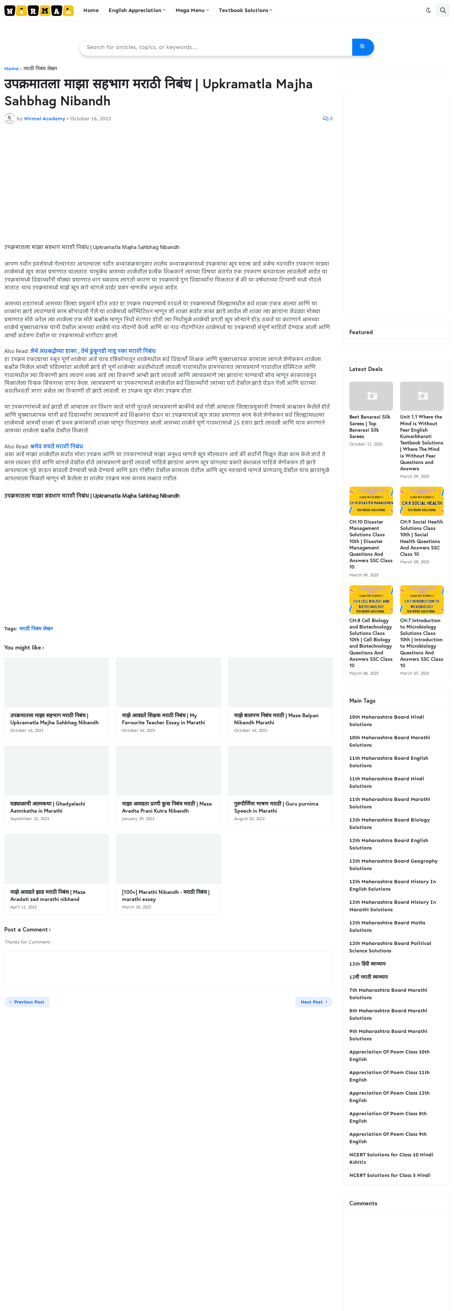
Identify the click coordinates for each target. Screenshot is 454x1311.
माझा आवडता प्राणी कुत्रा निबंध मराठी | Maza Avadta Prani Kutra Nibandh (167, 807)
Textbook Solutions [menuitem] (243, 10)
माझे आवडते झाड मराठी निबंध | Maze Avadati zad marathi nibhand (47, 895)
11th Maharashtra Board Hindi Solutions (386, 782)
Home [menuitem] (91, 10)
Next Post (312, 1002)
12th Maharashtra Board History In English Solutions (392, 885)
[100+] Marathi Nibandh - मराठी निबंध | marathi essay (166, 895)
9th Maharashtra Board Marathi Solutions (388, 1035)
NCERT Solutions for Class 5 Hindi (390, 1175)
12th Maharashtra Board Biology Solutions (389, 823)
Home (11, 68)
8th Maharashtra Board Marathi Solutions (388, 1014)
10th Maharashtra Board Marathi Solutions (389, 741)
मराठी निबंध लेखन (40, 68)
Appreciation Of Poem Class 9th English (388, 1138)
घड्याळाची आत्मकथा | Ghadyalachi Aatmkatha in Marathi (47, 807)
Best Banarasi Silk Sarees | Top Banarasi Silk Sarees (369, 426)
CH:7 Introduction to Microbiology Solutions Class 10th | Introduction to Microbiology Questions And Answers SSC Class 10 (421, 643)
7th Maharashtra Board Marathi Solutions (388, 994)
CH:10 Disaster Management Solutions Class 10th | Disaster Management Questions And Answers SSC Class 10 (371, 544)
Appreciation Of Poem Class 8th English (388, 1117)
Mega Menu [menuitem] (190, 10)
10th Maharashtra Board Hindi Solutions (386, 721)
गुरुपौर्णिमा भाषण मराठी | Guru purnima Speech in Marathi (276, 807)
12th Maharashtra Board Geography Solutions (393, 865)
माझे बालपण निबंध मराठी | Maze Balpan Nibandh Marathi (276, 719)
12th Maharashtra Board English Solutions (388, 844)
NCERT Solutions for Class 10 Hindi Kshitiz (391, 1158)
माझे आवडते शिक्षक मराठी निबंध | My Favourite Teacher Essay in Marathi (163, 719)
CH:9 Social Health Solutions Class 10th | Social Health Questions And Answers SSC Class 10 (421, 538)
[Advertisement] (168, 182)
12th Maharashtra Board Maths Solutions (387, 926)
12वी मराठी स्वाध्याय (368, 977)
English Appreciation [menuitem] (135, 10)
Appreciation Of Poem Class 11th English (389, 1076)
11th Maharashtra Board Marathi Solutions (389, 803)
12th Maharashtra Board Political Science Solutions (390, 947)
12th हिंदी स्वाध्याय (367, 964)
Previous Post (29, 1002)
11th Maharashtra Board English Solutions (388, 762)
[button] (428, 10)
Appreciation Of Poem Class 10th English (389, 1055)
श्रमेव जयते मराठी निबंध (56, 447)
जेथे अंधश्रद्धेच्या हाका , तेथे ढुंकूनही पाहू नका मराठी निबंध (93, 351)
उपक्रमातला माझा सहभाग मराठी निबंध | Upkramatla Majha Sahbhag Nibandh (54, 719)
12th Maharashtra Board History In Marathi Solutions (392, 906)
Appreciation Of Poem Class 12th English (389, 1096)
